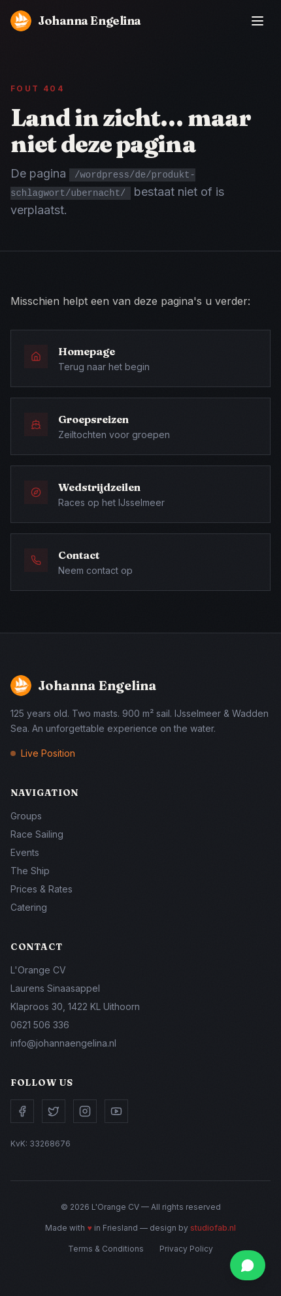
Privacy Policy (186, 1249)
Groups (26, 815)
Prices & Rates (41, 888)
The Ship (30, 870)
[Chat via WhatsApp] (247, 1265)
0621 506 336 (39, 1024)
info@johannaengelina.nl (63, 1043)
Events (24, 852)
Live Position (48, 753)
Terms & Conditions (106, 1249)
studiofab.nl (213, 1228)
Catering (28, 907)
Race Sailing (36, 834)
